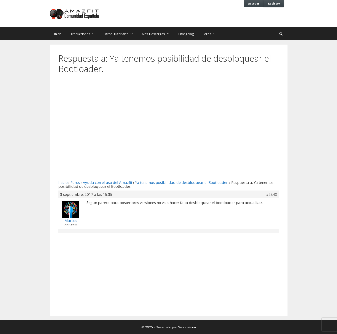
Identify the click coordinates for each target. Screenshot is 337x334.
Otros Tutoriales (120, 33)
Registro (274, 3)
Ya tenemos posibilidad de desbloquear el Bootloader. (181, 182)
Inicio (58, 34)
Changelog (186, 34)
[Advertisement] (168, 122)
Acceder (253, 3)
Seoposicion (187, 327)
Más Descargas (158, 33)
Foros (211, 33)
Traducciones (84, 33)
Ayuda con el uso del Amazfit (107, 182)
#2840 (271, 194)
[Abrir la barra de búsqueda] (281, 33)
